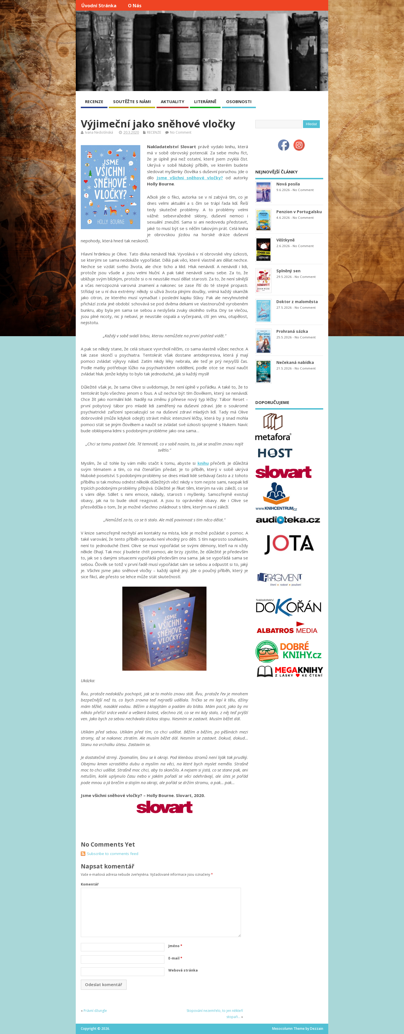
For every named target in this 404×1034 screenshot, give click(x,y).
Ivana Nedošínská (99, 132)
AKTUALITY (172, 101)
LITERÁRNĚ (205, 101)
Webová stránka (183, 970)
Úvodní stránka (98, 6)
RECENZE (94, 101)
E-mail (175, 958)
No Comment (180, 132)
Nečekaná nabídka (295, 362)
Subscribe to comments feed (112, 853)
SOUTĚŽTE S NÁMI (132, 101)
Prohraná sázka (292, 331)
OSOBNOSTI (239, 101)
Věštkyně (285, 240)
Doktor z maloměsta (297, 301)
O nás (134, 6)
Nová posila (288, 184)
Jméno (175, 946)
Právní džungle (95, 1010)
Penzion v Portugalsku (299, 211)
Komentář (89, 884)
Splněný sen (288, 270)
